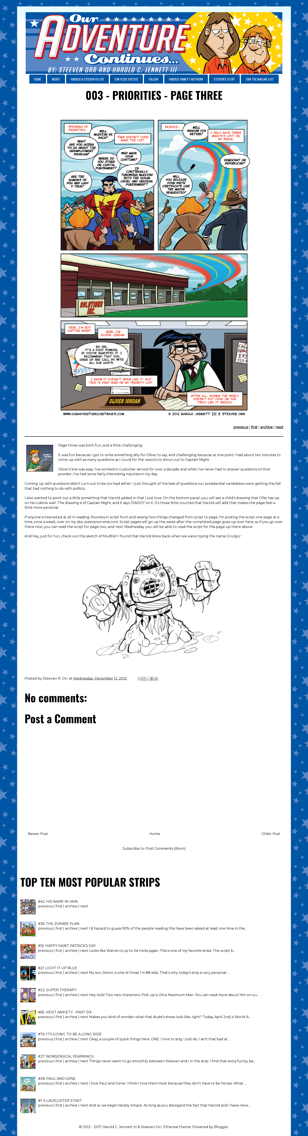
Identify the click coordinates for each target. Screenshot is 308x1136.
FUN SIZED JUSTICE (126, 79)
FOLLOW (153, 79)
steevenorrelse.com (101, 522)
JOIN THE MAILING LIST (260, 79)
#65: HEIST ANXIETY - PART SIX (65, 1012)
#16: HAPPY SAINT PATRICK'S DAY (67, 946)
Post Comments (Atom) (166, 848)
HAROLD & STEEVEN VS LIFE (87, 79)
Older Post (271, 834)
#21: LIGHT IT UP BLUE (57, 968)
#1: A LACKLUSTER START (60, 1101)
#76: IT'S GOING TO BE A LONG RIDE (70, 1034)
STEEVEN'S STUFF (224, 79)
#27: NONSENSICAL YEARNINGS (66, 1056)
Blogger (221, 1127)
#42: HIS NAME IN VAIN (58, 901)
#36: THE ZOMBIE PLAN (58, 924)
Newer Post (38, 834)
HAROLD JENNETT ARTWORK (186, 79)
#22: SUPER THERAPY (57, 990)
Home (155, 834)
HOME (37, 79)
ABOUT (56, 79)
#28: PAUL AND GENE (57, 1079)
